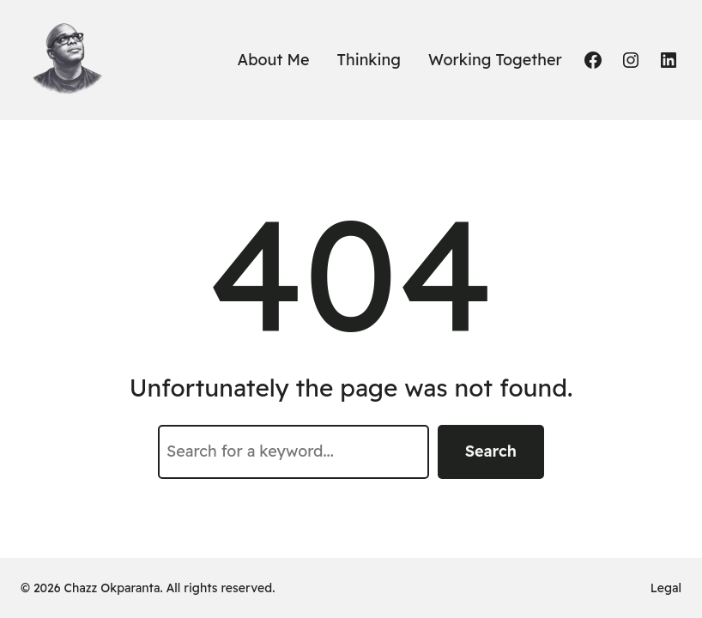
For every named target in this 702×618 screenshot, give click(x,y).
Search (491, 451)
